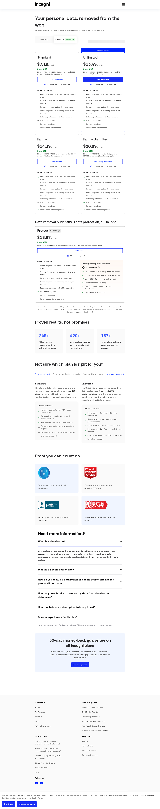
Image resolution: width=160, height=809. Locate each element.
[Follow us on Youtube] (41, 783)
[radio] (44, 39)
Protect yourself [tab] (42, 374)
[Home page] (42, 4)
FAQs (79, 625)
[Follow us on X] (36, 783)
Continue (8, 804)
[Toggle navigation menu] (123, 4)
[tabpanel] (80, 412)
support (104, 625)
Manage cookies (27, 804)
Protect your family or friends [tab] (66, 374)
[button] (57, 72)
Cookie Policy (37, 798)
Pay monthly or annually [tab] (93, 374)
